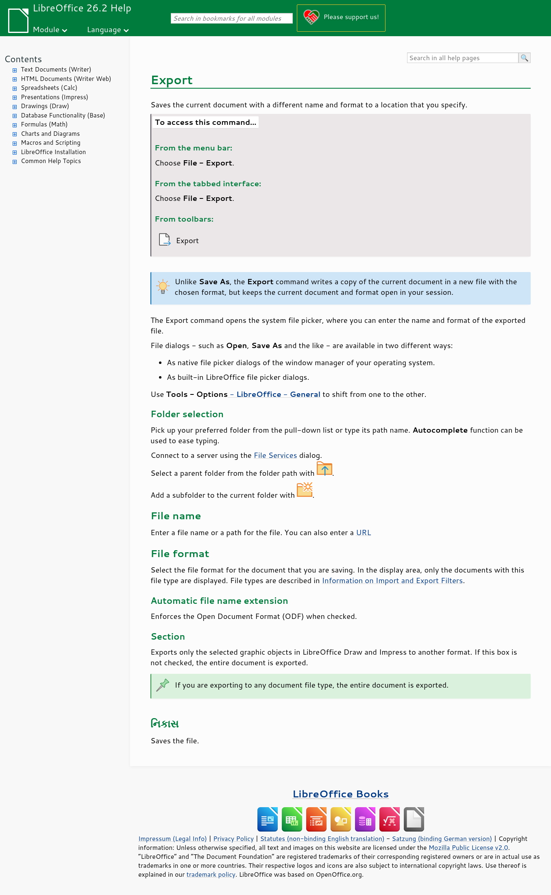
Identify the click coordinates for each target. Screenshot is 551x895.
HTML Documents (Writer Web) (66, 78)
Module (46, 29)
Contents (23, 58)
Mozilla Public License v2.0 (468, 847)
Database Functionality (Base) (63, 115)
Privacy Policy (233, 838)
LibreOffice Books (340, 793)
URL (363, 532)
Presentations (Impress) (54, 97)
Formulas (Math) (44, 124)
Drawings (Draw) (45, 106)
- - (274, 394)
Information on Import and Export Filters (392, 580)
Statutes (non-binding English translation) (322, 838)
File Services (275, 455)
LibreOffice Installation (53, 152)
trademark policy (211, 874)
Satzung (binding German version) (442, 838)
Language (104, 29)
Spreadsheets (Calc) (49, 87)
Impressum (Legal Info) (172, 838)
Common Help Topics (51, 161)
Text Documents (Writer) (56, 69)
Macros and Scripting (51, 142)
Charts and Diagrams (50, 133)
